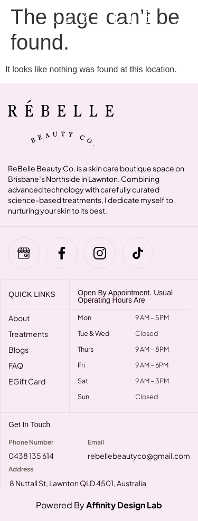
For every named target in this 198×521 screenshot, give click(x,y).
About (19, 318)
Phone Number (30, 442)
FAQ (15, 365)
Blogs (18, 349)
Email (96, 442)
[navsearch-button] (178, 29)
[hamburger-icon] (17, 29)
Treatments (28, 334)
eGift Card (26, 381)
